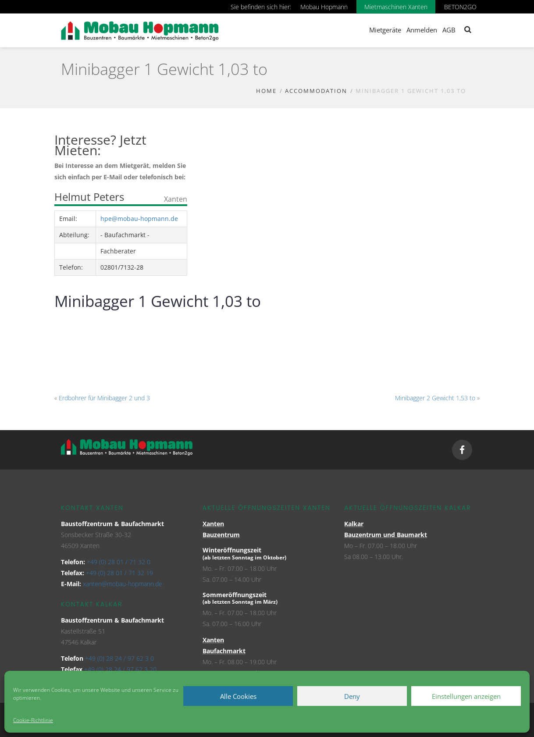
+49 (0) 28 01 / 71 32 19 (119, 573)
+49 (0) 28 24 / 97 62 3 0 (119, 658)
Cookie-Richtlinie (33, 720)
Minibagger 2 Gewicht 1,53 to (435, 398)
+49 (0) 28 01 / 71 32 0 (118, 562)
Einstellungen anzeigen (466, 696)
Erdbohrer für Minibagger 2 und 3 (104, 398)
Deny (352, 696)
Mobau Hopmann (324, 7)
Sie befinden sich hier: (261, 7)
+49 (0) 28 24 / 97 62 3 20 (120, 669)
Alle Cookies (238, 696)
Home (266, 91)
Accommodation (316, 91)
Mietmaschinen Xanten (395, 7)
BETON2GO (460, 7)
